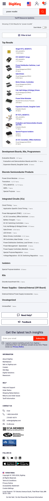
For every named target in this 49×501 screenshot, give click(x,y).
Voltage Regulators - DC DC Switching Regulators (23, 255)
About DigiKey (8, 359)
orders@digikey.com (12, 421)
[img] (15, 5)
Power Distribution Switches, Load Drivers (21, 242)
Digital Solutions (8, 373)
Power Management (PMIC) (16, 213)
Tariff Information (9, 398)
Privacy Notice (18, 347)
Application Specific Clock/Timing (18, 208)
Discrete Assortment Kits (13, 281)
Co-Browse (8, 424)
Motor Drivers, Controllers (16, 236)
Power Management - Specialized (18, 246)
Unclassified (9, 306)
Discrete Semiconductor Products (17, 172)
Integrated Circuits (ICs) (13, 199)
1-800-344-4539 (10, 414)
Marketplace (7, 362)
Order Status (7, 390)
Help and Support (9, 387)
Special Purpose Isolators (14, 269)
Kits (4, 275)
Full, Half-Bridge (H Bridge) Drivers (18, 226)
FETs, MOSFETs (13, 185)
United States (9, 473)
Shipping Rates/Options (11, 393)
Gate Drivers (11, 229)
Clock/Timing (9, 205)
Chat (6, 411)
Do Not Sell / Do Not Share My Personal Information (24, 497)
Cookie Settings (8, 488)
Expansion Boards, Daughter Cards (18, 164)
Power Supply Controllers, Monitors (18, 249)
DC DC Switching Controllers (16, 223)
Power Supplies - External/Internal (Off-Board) (24, 288)
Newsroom (6, 375)
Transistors (10, 181)
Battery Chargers (12, 220)
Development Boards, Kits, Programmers (21, 152)
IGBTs (8, 188)
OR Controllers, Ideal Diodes (16, 239)
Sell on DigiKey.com (9, 364)
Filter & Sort (26, 35)
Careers (5, 367)
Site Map (6, 370)
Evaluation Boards (12, 158)
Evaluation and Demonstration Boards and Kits (23, 161)
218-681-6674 (10, 418)
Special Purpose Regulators (15, 252)
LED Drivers (10, 233)
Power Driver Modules (13, 178)
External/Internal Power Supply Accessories (20, 294)
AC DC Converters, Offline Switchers (18, 216)
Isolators (6, 263)
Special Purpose (11, 191)
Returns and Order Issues (11, 396)
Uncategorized (9, 300)
